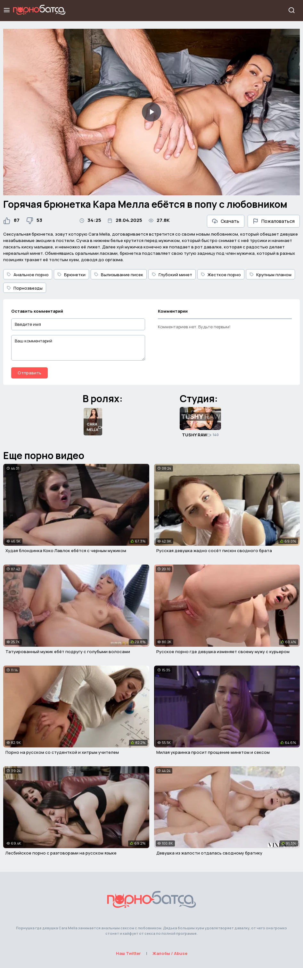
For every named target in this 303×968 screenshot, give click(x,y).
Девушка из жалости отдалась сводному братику (209, 853)
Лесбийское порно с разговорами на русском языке (61, 853)
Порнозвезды (25, 288)
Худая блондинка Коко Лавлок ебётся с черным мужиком (65, 550)
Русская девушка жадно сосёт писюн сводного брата (214, 550)
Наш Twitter (128, 953)
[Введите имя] (78, 324)
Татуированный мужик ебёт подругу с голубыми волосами (67, 651)
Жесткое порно (221, 274)
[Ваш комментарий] (78, 348)
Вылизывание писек (118, 274)
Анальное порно (28, 274)
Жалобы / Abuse (169, 953)
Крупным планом (270, 274)
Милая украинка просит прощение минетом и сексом (213, 752)
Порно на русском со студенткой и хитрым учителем (62, 752)
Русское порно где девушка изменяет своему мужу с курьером (223, 651)
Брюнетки (71, 274)
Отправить (29, 373)
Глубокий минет (172, 274)
